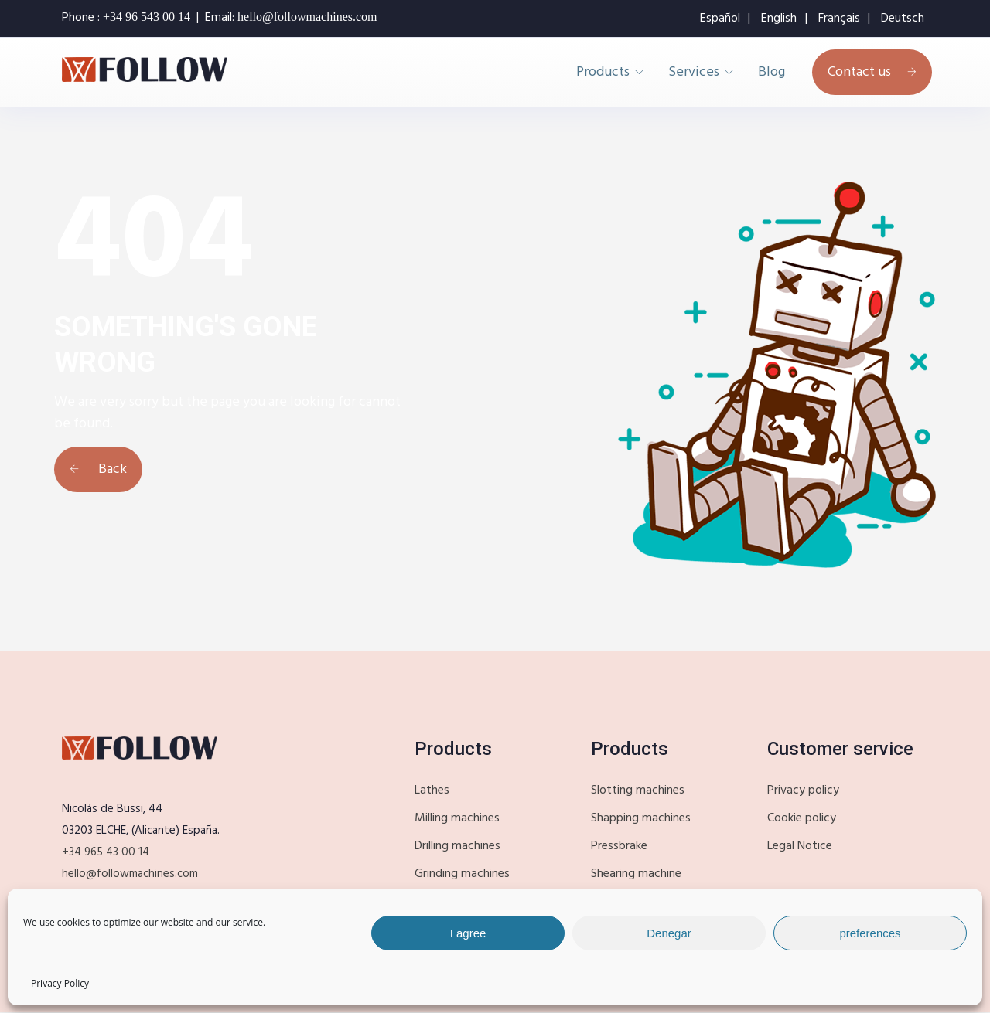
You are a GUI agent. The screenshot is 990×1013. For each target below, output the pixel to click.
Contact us (872, 72)
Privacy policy (803, 790)
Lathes (432, 790)
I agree (468, 933)
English (779, 18)
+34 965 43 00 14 (105, 852)
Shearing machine (636, 874)
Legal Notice (799, 846)
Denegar (669, 933)
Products (603, 72)
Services (693, 72)
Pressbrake (619, 846)
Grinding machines (462, 874)
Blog (771, 72)
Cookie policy (801, 818)
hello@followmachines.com (130, 874)
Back (98, 469)
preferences (869, 933)
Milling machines (457, 818)
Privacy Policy (60, 983)
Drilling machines (457, 846)
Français (839, 18)
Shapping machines (641, 818)
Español (720, 18)
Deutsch (902, 18)
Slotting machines (637, 790)
